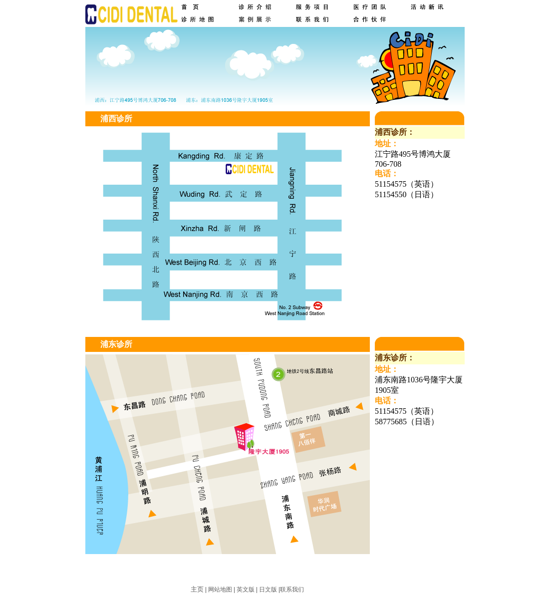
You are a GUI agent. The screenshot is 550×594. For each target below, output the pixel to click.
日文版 (268, 589)
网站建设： (320, 589)
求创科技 (347, 589)
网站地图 (220, 589)
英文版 (246, 589)
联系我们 (292, 589)
